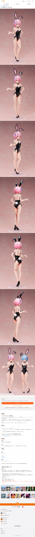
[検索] (25, 1)
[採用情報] (22, 1)
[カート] (27, 1)
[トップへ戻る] (17, 503)
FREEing (3, 457)
